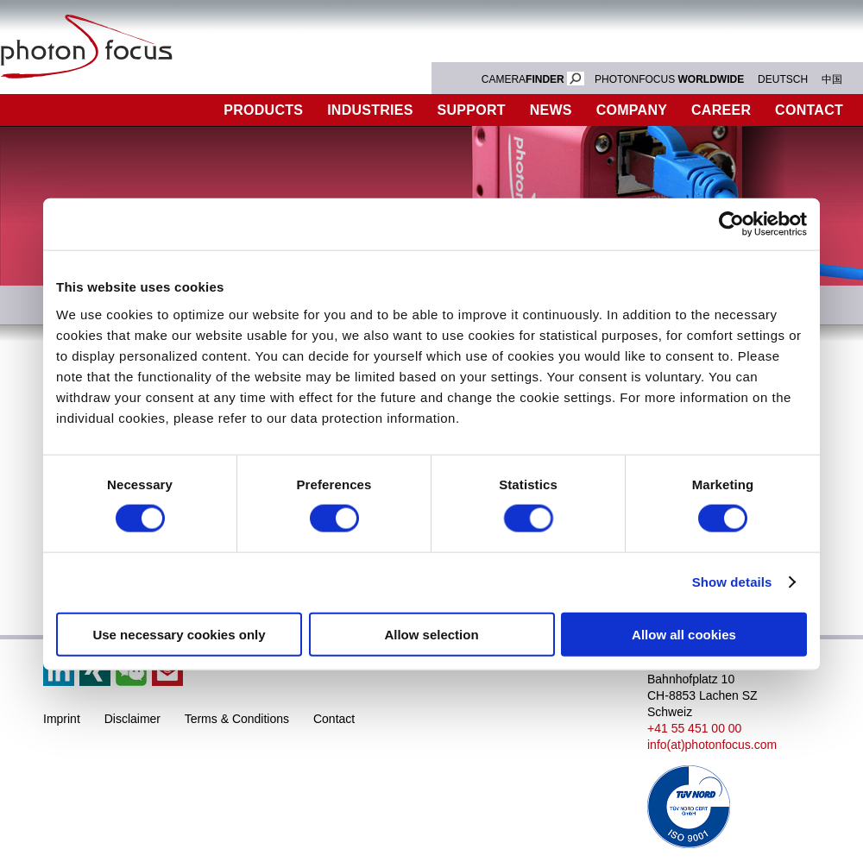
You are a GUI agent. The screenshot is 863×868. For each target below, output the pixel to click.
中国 (832, 79)
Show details (732, 582)
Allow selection (431, 633)
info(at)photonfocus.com (712, 745)
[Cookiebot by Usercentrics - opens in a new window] (731, 224)
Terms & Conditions (237, 719)
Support (472, 110)
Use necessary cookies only (178, 633)
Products (263, 110)
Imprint (61, 719)
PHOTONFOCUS (669, 79)
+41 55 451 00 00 (694, 728)
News (551, 110)
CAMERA (533, 79)
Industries (370, 110)
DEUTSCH (783, 79)
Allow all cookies (684, 633)
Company (631, 110)
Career (721, 110)
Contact (334, 719)
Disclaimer (132, 719)
